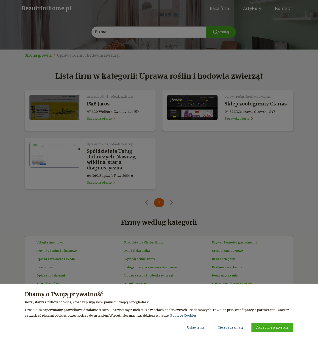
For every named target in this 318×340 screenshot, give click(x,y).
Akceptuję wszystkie (272, 327)
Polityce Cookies (183, 315)
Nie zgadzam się (230, 327)
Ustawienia (195, 327)
